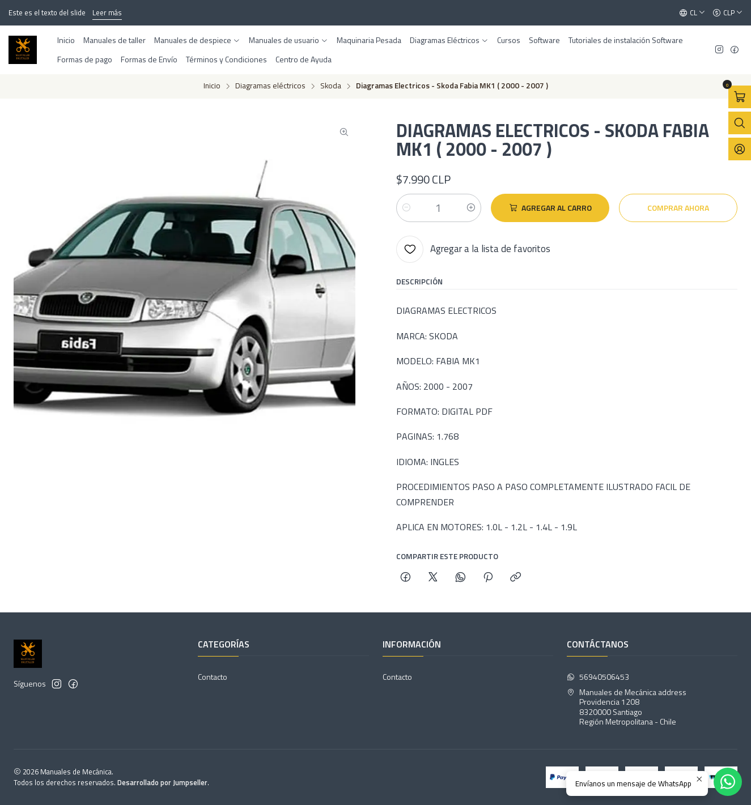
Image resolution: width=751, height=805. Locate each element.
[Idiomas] (692, 13)
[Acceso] (739, 149)
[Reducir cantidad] (406, 208)
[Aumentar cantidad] (471, 208)
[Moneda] (727, 13)
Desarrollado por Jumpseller (162, 782)
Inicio (211, 86)
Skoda (330, 86)
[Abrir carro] (739, 97)
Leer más (107, 12)
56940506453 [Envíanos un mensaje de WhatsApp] (598, 677)
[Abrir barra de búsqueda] (739, 123)
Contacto (212, 677)
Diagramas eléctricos (270, 86)
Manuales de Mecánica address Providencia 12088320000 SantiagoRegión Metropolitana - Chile (626, 707)
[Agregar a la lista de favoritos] (473, 249)
